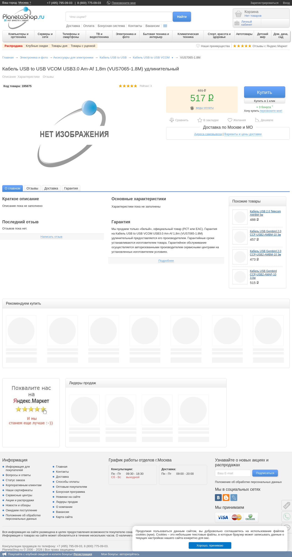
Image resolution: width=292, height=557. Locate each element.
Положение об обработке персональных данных (23, 517)
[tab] (12, 188)
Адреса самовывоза (208, 134)
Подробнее (166, 260)
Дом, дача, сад (281, 35)
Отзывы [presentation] (32, 188)
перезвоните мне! (271, 110)
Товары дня (59, 46)
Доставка (73, 26)
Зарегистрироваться (264, 3)
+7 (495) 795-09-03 (60, 3)
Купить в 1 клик (264, 101)
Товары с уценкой (83, 46)
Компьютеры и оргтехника (18, 35)
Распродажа (14, 46)
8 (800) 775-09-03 (89, 3)
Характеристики (28, 76)
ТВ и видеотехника (99, 35)
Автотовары (244, 34)
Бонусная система (111, 26)
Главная (7, 57)
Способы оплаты (67, 481)
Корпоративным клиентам (24, 485)
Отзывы (48, 76)
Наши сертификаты (19, 490)
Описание (9, 76)
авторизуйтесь (129, 554)
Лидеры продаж (67, 502)
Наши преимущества (215, 46)
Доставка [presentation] (51, 188)
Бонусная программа (70, 491)
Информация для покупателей (18, 468)
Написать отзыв (52, 236)
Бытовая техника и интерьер (156, 35)
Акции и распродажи (20, 500)
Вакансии (153, 26)
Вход (286, 3)
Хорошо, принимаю (210, 545)
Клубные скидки (37, 46)
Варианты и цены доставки (242, 134)
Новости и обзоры (18, 505)
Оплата (88, 26)
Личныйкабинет (243, 23)
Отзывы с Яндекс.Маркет (270, 46)
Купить (264, 92)
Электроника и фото (126, 35)
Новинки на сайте (68, 496)
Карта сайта (64, 517)
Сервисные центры (19, 495)
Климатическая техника (188, 35)
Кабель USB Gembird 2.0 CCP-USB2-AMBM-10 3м (265, 253)
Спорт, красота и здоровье (219, 35)
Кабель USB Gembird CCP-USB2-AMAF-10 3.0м (263, 274)
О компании (64, 507)
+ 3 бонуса (264, 107)
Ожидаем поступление (21, 510)
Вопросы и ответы (18, 475)
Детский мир (262, 35)
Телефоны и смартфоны (71, 35)
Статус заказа (15, 480)
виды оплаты (205, 107)
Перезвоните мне (124, 3)
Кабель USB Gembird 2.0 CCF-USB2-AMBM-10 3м (265, 233)
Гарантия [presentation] (71, 188)
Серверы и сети (45, 35)
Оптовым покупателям (71, 486)
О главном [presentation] (12, 188)
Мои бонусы (109, 554)
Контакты (135, 26)
